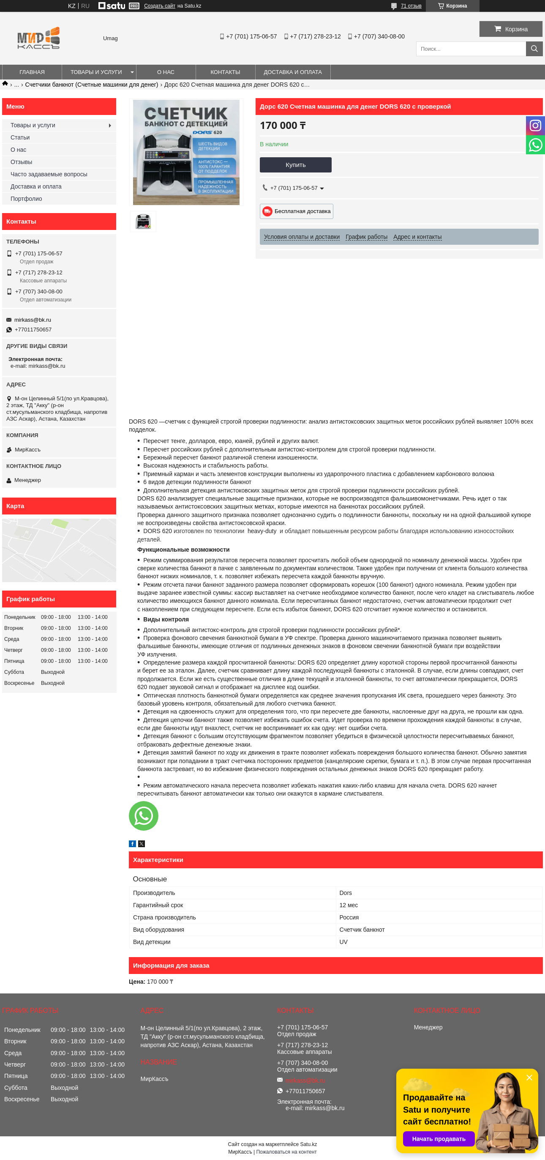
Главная (32, 72)
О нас (165, 72)
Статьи (20, 137)
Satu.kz (308, 1144)
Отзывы (21, 162)
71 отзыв (411, 6)
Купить (295, 164)
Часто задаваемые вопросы (49, 174)
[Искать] (534, 48)
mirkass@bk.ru (32, 320)
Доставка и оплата (293, 72)
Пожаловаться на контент (286, 1152)
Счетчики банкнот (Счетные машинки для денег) (91, 84)
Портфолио (26, 198)
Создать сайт (159, 6)
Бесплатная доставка (303, 211)
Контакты (225, 72)
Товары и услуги (96, 72)
